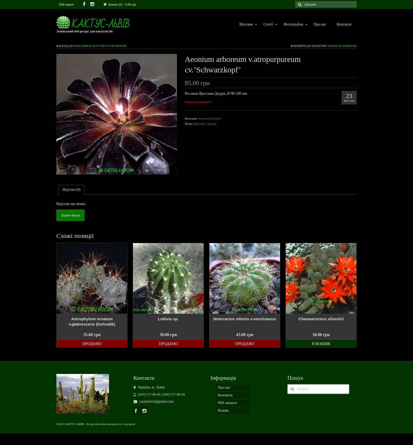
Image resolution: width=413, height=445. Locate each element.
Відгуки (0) (71, 190)
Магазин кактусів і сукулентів (100, 45)
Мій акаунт (66, 4)
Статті (268, 24)
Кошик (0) (120, 4)
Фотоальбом (293, 24)
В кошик (321, 344)
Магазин (246, 24)
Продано (91, 344)
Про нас (320, 24)
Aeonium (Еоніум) (342, 45)
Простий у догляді (205, 123)
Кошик (223, 410)
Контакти (344, 24)
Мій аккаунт (227, 403)
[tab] (71, 189)
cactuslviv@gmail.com (154, 401)
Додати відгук (70, 215)
